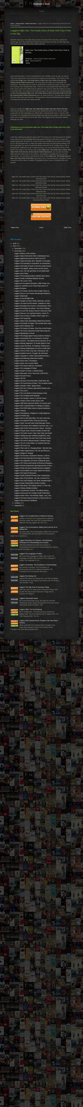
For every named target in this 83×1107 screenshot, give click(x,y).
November (15, 247)
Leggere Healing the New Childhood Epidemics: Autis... (19, 680)
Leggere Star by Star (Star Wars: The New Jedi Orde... (19, 633)
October (15, 849)
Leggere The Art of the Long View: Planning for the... (19, 487)
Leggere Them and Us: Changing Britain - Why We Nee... (19, 709)
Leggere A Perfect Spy (19, 628)
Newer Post (12, 225)
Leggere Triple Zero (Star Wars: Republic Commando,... (19, 270)
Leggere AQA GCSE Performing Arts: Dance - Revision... (19, 660)
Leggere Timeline (17, 619)
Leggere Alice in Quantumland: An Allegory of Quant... (19, 608)
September (16, 851)
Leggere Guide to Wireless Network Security (18, 313)
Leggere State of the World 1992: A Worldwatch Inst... (18, 257)
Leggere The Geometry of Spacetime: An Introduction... (19, 277)
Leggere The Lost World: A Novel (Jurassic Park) (18, 578)
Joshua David (17, 25)
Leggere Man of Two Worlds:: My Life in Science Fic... (19, 788)
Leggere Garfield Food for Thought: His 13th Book (19, 494)
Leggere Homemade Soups (21, 1027)
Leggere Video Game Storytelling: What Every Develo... (19, 410)
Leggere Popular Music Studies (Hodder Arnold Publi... (19, 666)
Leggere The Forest (18, 573)
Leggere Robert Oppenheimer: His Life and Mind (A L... (19, 716)
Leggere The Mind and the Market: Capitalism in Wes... (19, 368)
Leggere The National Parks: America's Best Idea (20, 639)
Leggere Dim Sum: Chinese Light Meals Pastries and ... (19, 569)
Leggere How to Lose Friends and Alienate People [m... (19, 347)
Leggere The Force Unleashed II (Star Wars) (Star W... (19, 435)
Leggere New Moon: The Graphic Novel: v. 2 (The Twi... (20, 808)
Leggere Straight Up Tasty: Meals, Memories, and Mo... (19, 361)
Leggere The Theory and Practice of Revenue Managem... (20, 748)
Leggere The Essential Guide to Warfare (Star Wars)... (19, 306)
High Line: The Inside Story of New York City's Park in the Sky (43, 111)
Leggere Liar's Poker (19, 301)
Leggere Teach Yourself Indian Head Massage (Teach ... (20, 646)
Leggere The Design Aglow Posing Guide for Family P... (19, 447)
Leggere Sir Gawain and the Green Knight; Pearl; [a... (20, 340)
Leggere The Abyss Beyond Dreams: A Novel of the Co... (19, 840)
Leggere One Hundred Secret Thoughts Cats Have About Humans (17, 1074)
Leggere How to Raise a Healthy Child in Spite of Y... (20, 401)
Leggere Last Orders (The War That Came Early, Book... (19, 687)
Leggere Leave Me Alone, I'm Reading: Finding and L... (19, 473)
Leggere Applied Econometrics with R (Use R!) (19, 263)
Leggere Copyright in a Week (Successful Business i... (19, 501)
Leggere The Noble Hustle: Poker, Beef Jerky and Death (19, 673)
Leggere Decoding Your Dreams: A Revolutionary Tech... (19, 374)
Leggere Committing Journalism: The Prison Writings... (18, 381)
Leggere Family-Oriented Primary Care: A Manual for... (19, 781)
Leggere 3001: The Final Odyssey (22, 1051)
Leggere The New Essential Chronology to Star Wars (20, 734)
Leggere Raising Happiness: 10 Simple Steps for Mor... (20, 467)
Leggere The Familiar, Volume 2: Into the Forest (19, 589)
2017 (12, 242)
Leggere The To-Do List (19, 705)
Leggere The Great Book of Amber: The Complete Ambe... (19, 558)
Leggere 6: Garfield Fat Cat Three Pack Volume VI (19, 331)
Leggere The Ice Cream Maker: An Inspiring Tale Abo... (20, 700)
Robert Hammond (28, 25)
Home (41, 11)
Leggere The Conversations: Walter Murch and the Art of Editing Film (17, 890)
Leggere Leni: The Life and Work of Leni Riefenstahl (19, 297)
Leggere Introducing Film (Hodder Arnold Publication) (19, 826)
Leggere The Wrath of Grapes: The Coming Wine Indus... (19, 417)
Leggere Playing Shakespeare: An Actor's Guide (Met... (19, 480)
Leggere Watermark (18, 352)
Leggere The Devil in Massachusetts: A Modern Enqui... (19, 693)
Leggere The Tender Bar (20, 406)
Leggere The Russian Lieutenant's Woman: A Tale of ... (19, 727)
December (15, 245)
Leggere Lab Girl (17, 546)
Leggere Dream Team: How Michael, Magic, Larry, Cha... (19, 833)
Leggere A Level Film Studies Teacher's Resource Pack (19, 388)
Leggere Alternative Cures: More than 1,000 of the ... (18, 537)
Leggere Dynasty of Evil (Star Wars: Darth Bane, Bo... (20, 551)
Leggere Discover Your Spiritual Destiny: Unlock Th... (19, 394)
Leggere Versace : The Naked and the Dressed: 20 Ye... (19, 460)
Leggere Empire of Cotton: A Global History (18, 530)
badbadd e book (41, 4)
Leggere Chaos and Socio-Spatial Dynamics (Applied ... (20, 763)
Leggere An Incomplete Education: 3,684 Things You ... (19, 324)
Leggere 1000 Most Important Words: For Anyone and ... (20, 601)
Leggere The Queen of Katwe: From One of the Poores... (19, 429)
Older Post (67, 225)
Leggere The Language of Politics (21, 940)
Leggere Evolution (18, 336)
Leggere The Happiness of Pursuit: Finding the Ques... (20, 741)
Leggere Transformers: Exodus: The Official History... (19, 819)
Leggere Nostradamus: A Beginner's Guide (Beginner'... (19, 624)
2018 (12, 240)
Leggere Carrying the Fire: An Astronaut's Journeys (19, 453)
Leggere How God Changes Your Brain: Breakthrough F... (19, 795)
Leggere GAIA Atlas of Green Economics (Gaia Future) (19, 284)
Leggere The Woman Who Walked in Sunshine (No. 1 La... (20, 653)
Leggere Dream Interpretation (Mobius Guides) (20, 801)
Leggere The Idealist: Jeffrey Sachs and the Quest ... (20, 290)
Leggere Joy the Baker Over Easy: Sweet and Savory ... (19, 770)
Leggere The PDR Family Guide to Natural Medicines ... (19, 614)
